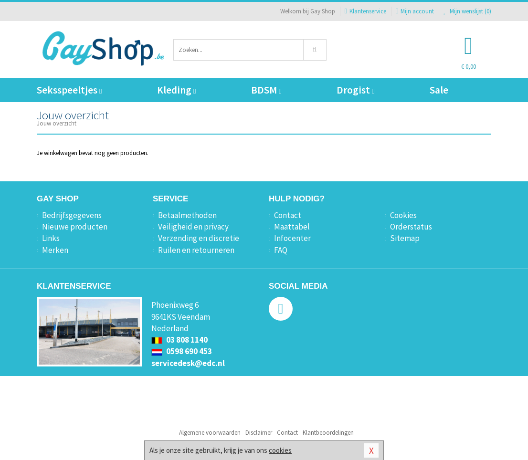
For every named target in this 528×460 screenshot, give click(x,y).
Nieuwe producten (74, 226)
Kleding (176, 90)
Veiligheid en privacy (193, 226)
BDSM (266, 90)
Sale (439, 90)
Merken (55, 250)
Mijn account (415, 11)
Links (51, 238)
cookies (280, 450)
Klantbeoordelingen (328, 433)
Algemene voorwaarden (210, 433)
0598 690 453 (181, 351)
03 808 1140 (179, 340)
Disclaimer (258, 433)
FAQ (280, 250)
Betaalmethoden (187, 215)
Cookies (403, 215)
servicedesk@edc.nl (188, 363)
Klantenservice (365, 11)
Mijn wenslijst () (467, 11)
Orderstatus (411, 226)
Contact (287, 215)
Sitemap (405, 238)
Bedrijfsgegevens (72, 215)
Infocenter (292, 238)
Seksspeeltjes (69, 90)
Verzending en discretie (198, 238)
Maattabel (292, 226)
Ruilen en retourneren (196, 250)
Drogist (355, 90)
